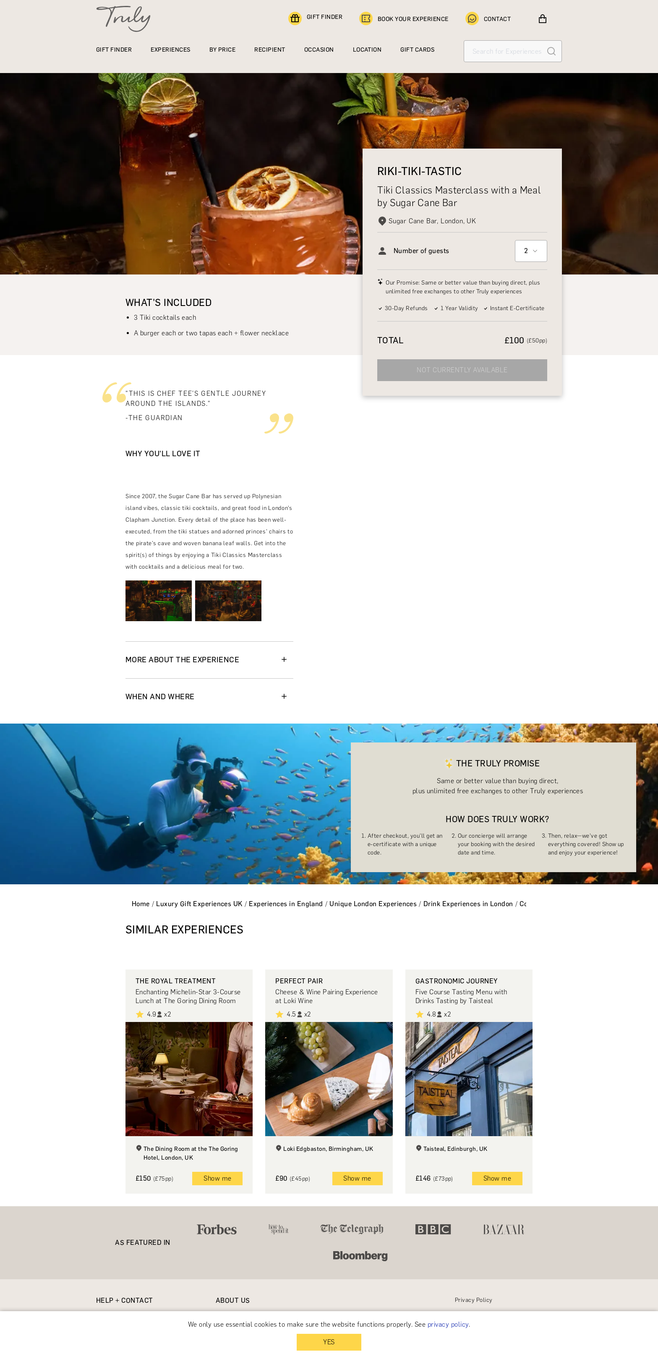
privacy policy (448, 1324)
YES (328, 1342)
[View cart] (543, 19)
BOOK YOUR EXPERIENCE (404, 19)
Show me (217, 1178)
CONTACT (488, 19)
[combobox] (531, 251)
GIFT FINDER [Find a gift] (315, 19)
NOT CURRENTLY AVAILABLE (462, 370)
